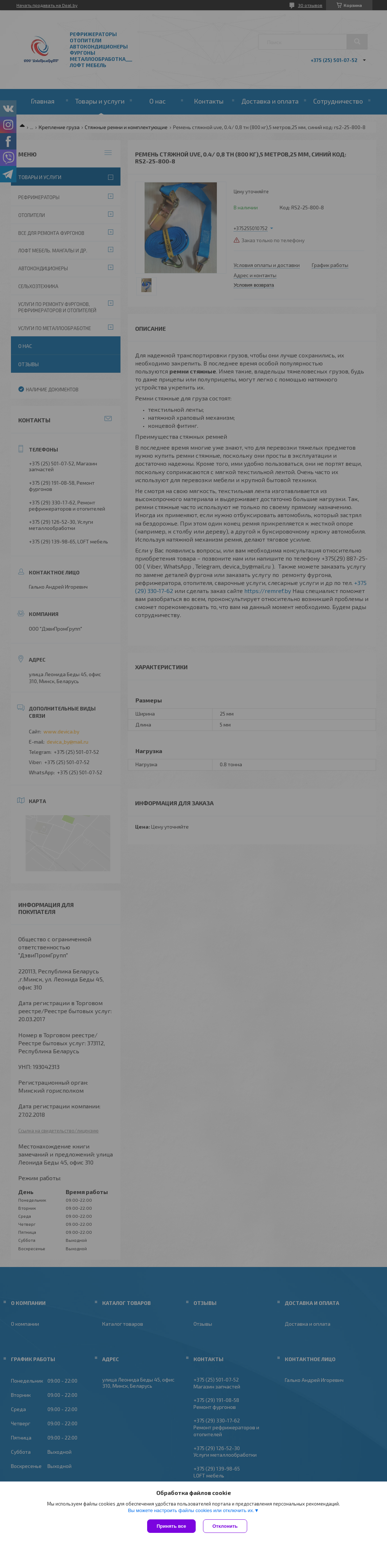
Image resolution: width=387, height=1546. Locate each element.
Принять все (171, 1526)
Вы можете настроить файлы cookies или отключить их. (191, 1510)
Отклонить (225, 1526)
